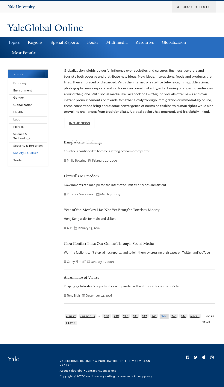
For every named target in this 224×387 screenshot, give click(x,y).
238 (106, 316)
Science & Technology (21, 136)
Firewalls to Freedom (81, 176)
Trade (17, 160)
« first (71, 316)
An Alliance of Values (81, 277)
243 (154, 316)
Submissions (107, 370)
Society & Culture (25, 153)
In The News (82, 123)
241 (135, 316)
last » (70, 323)
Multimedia (116, 42)
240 (125, 316)
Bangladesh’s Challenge (83, 142)
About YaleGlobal (71, 370)
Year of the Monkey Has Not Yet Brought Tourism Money (111, 209)
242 (144, 316)
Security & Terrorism (28, 145)
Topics (14, 42)
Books (92, 42)
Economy (20, 83)
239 (116, 316)
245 (173, 316)
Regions (35, 42)
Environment (22, 90)
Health (18, 112)
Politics (18, 127)
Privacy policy (143, 376)
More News (208, 319)
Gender (18, 97)
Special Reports (65, 42)
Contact (91, 370)
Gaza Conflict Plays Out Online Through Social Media (109, 243)
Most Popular (24, 53)
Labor (17, 119)
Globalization (174, 42)
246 (183, 316)
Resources (144, 42)
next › (194, 316)
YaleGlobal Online (45, 28)
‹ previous (87, 316)
